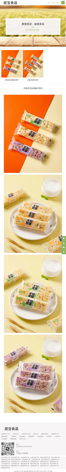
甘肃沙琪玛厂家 (34, 464)
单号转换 (51, 435)
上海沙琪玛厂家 (26, 458)
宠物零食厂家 (57, 433)
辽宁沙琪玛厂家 (55, 456)
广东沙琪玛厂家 (5, 462)
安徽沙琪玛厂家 (55, 458)
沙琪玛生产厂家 (5, 433)
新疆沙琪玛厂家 (5, 466)
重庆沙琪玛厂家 (34, 462)
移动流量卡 (23, 435)
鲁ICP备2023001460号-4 (40, 470)
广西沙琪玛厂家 (15, 462)
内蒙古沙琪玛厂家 (45, 456)
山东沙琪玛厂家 (25, 460)
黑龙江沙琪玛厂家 (16, 458)
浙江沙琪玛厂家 (45, 458)
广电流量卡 (14, 435)
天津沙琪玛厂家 (15, 456)
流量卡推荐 (4, 435)
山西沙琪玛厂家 (34, 456)
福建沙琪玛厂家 (5, 460)
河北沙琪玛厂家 (25, 456)
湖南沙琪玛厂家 (54, 460)
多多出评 (36, 433)
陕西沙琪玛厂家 (25, 464)
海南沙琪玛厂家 (25, 462)
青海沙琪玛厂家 (44, 464)
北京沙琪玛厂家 (5, 456)
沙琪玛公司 (16, 433)
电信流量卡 (42, 435)
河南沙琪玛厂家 (34, 460)
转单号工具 (33, 438)
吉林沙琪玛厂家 (5, 458)
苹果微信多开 (46, 433)
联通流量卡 (33, 435)
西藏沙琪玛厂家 (15, 464)
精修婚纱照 (23, 438)
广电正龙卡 (4, 438)
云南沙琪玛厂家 (5, 464)
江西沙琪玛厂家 (15, 460)
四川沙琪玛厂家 (44, 462)
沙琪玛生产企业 (27, 433)
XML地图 (50, 470)
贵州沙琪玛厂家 (54, 462)
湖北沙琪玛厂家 (44, 460)
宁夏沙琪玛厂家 (54, 464)
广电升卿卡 (14, 438)
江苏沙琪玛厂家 (36, 458)
